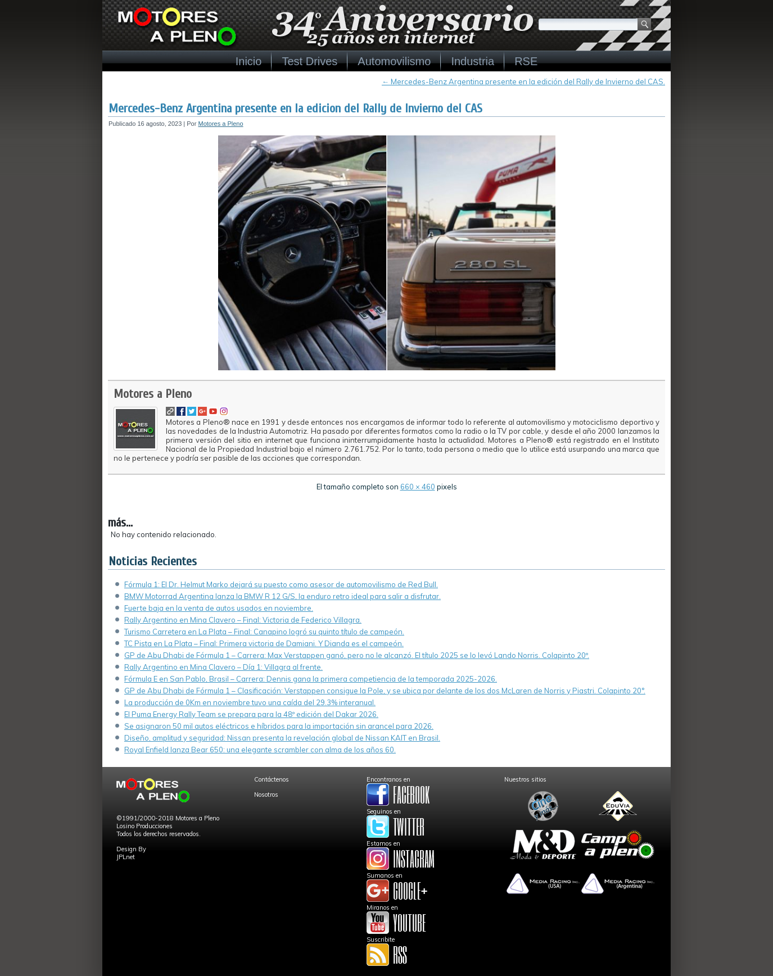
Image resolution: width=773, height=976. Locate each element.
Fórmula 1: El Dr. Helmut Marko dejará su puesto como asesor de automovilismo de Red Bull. (281, 584)
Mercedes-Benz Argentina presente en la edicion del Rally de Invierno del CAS (295, 108)
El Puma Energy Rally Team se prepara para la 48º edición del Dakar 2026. (251, 714)
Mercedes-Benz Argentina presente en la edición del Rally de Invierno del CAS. (523, 81)
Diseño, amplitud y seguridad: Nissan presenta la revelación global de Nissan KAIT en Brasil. (282, 737)
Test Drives (309, 61)
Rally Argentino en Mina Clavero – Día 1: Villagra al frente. (223, 666)
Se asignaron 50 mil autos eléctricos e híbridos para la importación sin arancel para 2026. (278, 725)
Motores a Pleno (220, 123)
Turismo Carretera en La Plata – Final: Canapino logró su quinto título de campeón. (264, 631)
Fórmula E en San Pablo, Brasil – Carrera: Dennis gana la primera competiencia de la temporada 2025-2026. (310, 678)
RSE (525, 61)
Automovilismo (394, 61)
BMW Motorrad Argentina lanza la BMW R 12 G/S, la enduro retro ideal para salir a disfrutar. (282, 596)
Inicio (249, 61)
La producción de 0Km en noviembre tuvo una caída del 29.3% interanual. (250, 702)
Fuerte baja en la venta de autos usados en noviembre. (218, 607)
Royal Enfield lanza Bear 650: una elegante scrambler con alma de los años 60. (260, 749)
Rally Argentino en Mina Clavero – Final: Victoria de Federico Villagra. (242, 619)
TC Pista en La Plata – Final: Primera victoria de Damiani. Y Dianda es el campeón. (264, 643)
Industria (472, 61)
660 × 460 (417, 486)
